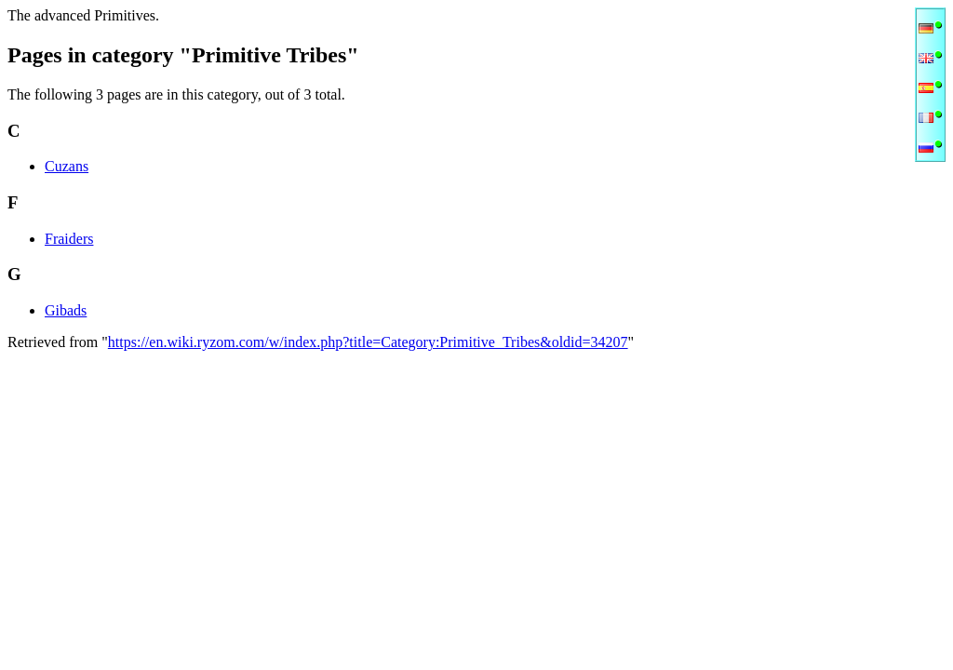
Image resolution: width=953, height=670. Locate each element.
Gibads (66, 310)
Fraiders (69, 239)
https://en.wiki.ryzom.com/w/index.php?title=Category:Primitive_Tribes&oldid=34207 (368, 342)
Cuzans (66, 166)
